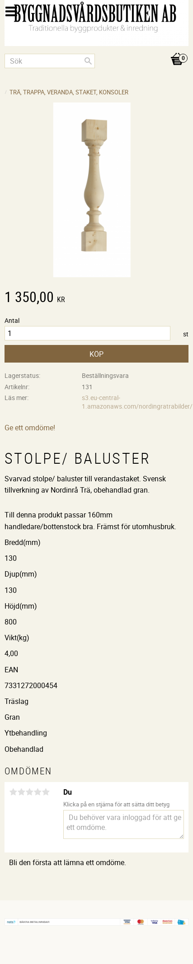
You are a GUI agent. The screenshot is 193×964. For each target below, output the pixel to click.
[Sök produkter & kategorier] (50, 61)
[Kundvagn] (96, 49)
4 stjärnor (37, 792)
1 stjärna (13, 792)
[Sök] (88, 61)
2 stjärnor (21, 792)
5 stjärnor (46, 792)
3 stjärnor (29, 792)
